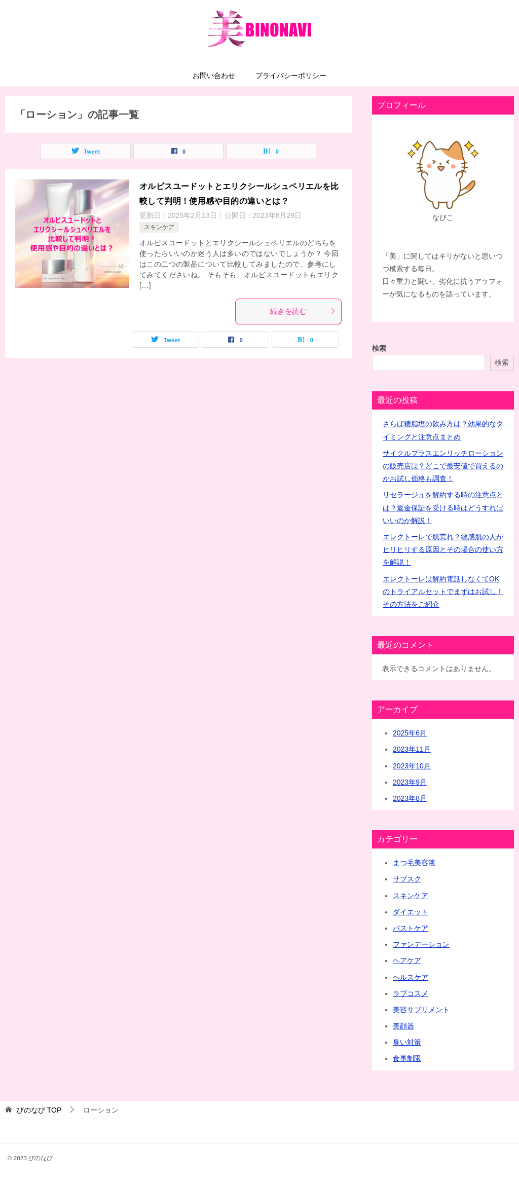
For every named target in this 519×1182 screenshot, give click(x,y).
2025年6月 (410, 733)
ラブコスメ (410, 993)
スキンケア (159, 227)
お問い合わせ (214, 75)
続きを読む (303, 311)
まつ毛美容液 (414, 863)
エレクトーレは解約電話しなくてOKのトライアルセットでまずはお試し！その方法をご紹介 (443, 591)
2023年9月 (410, 782)
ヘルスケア (410, 977)
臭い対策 (407, 1042)
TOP (39, 1110)
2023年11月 (412, 749)
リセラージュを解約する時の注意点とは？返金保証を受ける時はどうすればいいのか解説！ (443, 507)
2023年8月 (410, 798)
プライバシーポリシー (290, 75)
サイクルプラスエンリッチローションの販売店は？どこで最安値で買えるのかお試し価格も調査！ (443, 466)
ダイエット (410, 912)
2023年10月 (412, 766)
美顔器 (403, 1026)
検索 (379, 348)
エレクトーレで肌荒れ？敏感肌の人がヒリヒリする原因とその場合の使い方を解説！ (443, 549)
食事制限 (407, 1058)
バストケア (410, 928)
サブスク (407, 879)
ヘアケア (407, 960)
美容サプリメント (421, 1010)
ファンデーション (421, 944)
